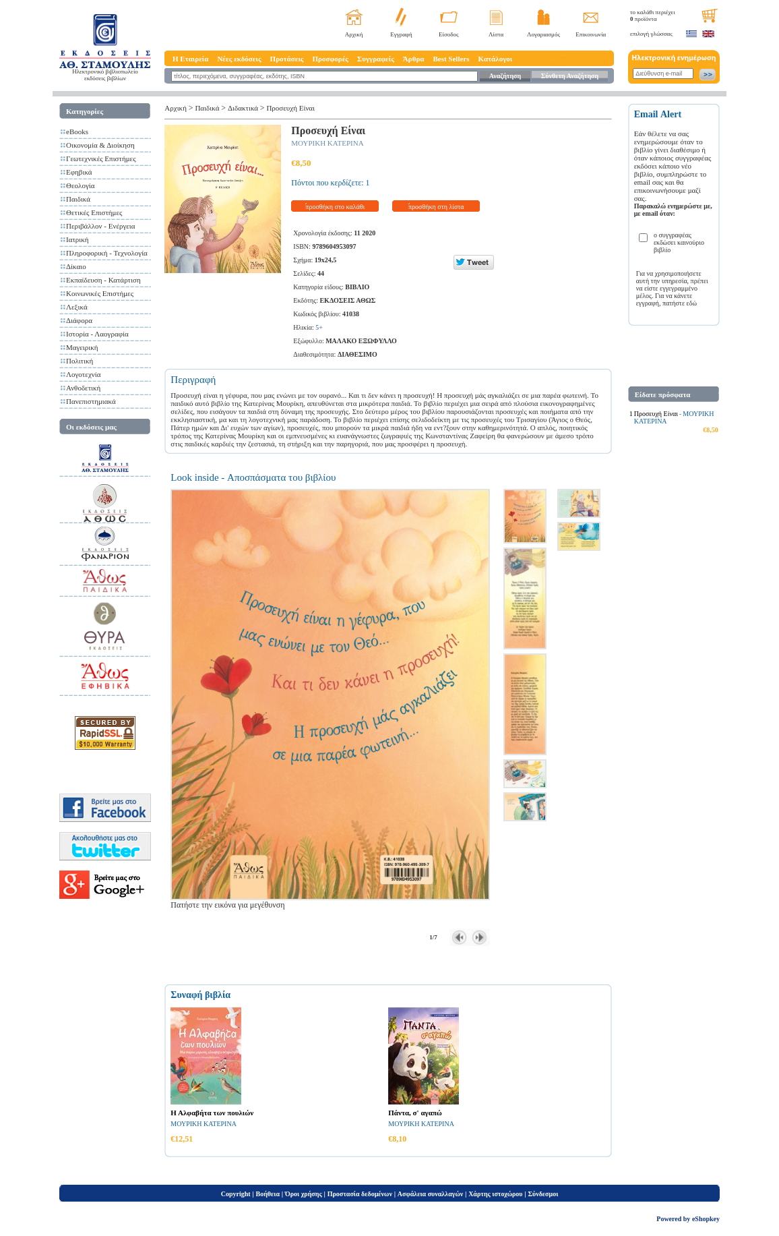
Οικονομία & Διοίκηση (100, 145)
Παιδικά (78, 199)
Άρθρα (414, 59)
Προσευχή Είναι (290, 108)
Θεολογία (80, 185)
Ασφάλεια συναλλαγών (430, 1194)
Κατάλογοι (495, 59)
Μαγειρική (82, 347)
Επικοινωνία (590, 34)
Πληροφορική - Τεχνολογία (107, 253)
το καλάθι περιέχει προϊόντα (652, 15)
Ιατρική (77, 239)
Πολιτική (79, 361)
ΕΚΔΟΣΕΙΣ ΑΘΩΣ (347, 300)
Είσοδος (449, 34)
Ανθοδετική (83, 388)
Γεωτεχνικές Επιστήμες (101, 158)
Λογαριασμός (543, 34)
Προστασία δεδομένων (360, 1194)
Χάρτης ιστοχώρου (495, 1194)
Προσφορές (330, 59)
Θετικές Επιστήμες (94, 212)
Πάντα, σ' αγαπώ (415, 1113)
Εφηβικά (79, 172)
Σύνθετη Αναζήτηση (569, 76)
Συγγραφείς (375, 59)
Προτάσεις (287, 59)
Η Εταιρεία (190, 59)
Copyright (236, 1194)
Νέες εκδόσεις (239, 59)
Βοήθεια (268, 1194)
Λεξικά (77, 307)
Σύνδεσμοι (543, 1194)
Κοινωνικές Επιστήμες (99, 293)
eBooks (77, 131)
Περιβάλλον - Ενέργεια (100, 226)
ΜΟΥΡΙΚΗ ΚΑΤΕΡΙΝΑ (327, 143)
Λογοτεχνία (83, 374)
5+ (319, 327)
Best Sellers (451, 59)
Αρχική (354, 34)
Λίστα (496, 34)
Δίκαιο (76, 266)
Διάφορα (79, 320)
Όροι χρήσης (303, 1194)
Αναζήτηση (505, 76)
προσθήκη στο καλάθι (335, 206)
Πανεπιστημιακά (91, 401)
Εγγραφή (401, 34)
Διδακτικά (243, 108)
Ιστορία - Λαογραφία (97, 334)
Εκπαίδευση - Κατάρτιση (103, 280)
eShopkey (706, 1219)
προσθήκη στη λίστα (436, 206)
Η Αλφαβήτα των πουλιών (211, 1113)
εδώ (692, 303)
